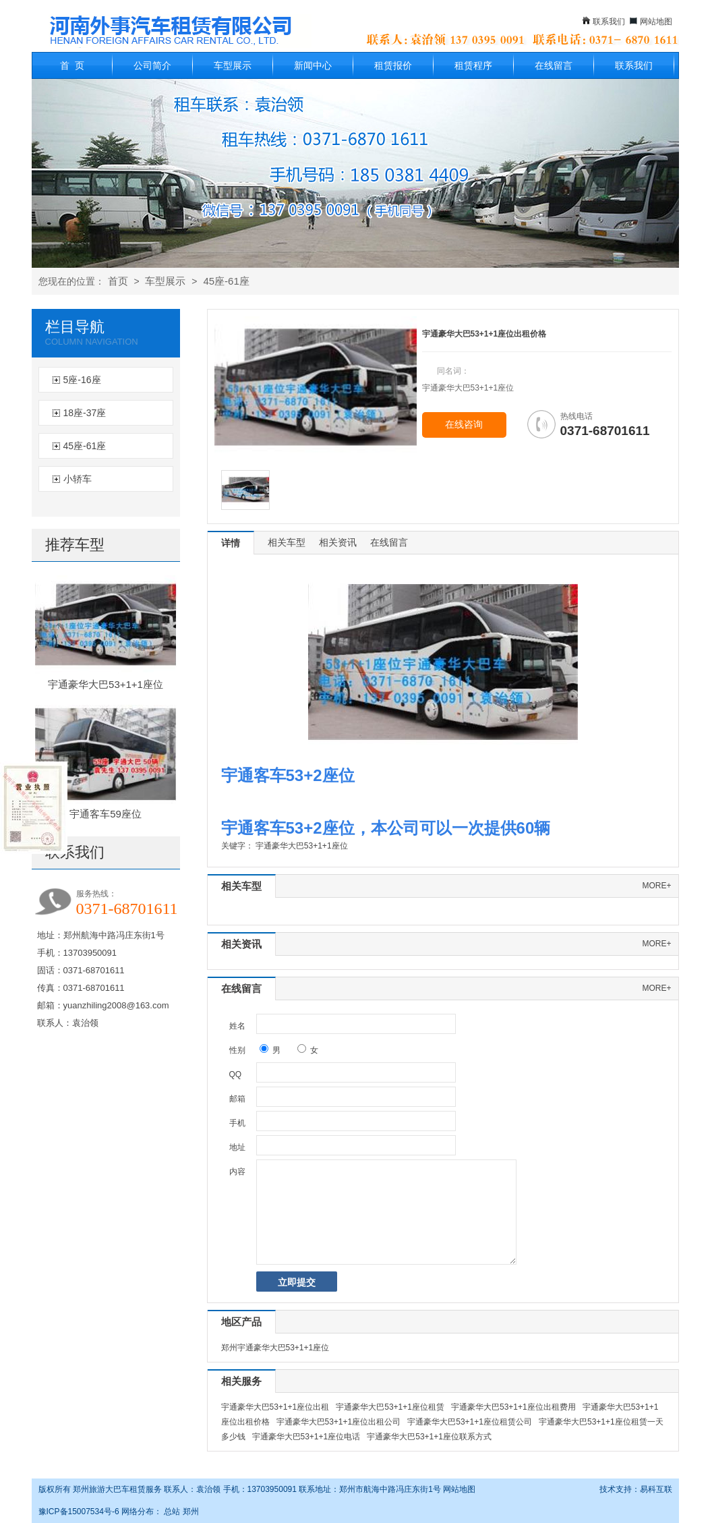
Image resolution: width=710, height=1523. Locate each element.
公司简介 (152, 65)
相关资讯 (338, 542)
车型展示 (233, 65)
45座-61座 (226, 281)
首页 (118, 281)
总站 (172, 1511)
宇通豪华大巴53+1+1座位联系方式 (429, 1436)
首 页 (72, 65)
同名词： (453, 371)
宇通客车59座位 (105, 814)
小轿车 (77, 478)
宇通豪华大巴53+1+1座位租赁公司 (469, 1422)
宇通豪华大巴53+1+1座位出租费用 (513, 1407)
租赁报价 (393, 65)
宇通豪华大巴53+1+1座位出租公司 (338, 1422)
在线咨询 (464, 425)
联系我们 (609, 21)
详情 (230, 543)
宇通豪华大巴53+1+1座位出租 (275, 1407)
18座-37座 (85, 412)
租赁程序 (473, 65)
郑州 (191, 1511)
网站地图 (656, 21)
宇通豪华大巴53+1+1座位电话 (306, 1436)
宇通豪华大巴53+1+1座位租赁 (390, 1407)
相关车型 (286, 542)
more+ (656, 885)
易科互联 (656, 1489)
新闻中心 (313, 65)
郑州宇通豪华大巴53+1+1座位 (275, 1347)
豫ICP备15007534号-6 (78, 1511)
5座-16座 (82, 379)
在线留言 (553, 65)
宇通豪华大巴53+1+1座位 (105, 684)
